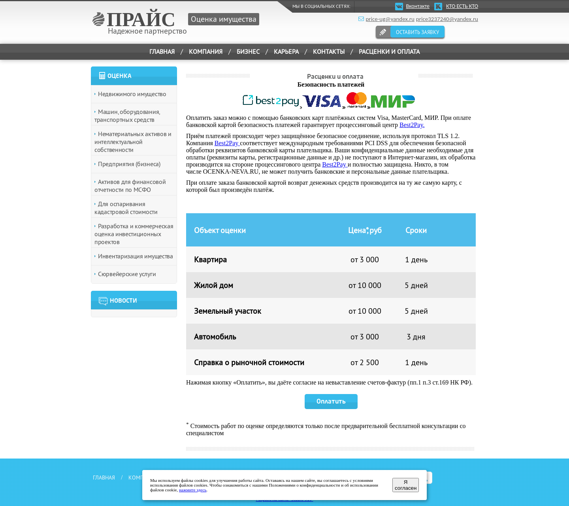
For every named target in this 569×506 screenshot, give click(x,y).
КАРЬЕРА (286, 51)
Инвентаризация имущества (135, 256)
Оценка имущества (223, 19)
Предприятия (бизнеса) (129, 164)
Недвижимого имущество (132, 94)
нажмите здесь (193, 489)
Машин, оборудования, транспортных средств (127, 115)
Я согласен (405, 485)
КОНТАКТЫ (329, 51)
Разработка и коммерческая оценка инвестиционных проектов (133, 234)
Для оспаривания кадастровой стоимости (126, 208)
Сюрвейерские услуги (127, 274)
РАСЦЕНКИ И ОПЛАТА (389, 51)
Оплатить (331, 401)
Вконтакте (418, 6)
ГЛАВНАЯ (162, 51)
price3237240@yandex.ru (447, 19)
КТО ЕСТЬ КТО (462, 6)
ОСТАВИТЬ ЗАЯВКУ (417, 32)
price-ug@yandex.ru (390, 19)
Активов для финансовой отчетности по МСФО (130, 185)
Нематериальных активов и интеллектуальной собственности (132, 142)
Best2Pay (411, 124)
